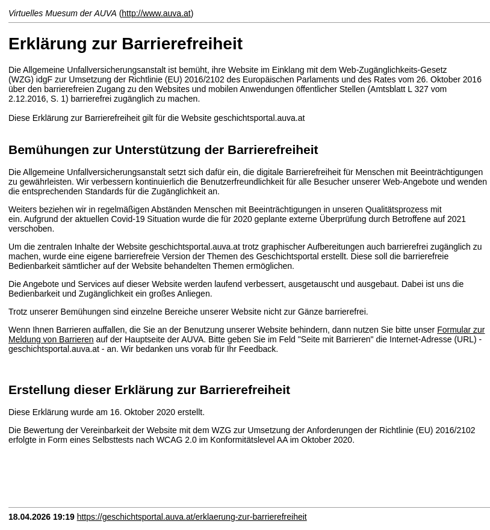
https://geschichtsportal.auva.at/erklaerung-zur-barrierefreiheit (192, 517)
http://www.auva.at (156, 13)
